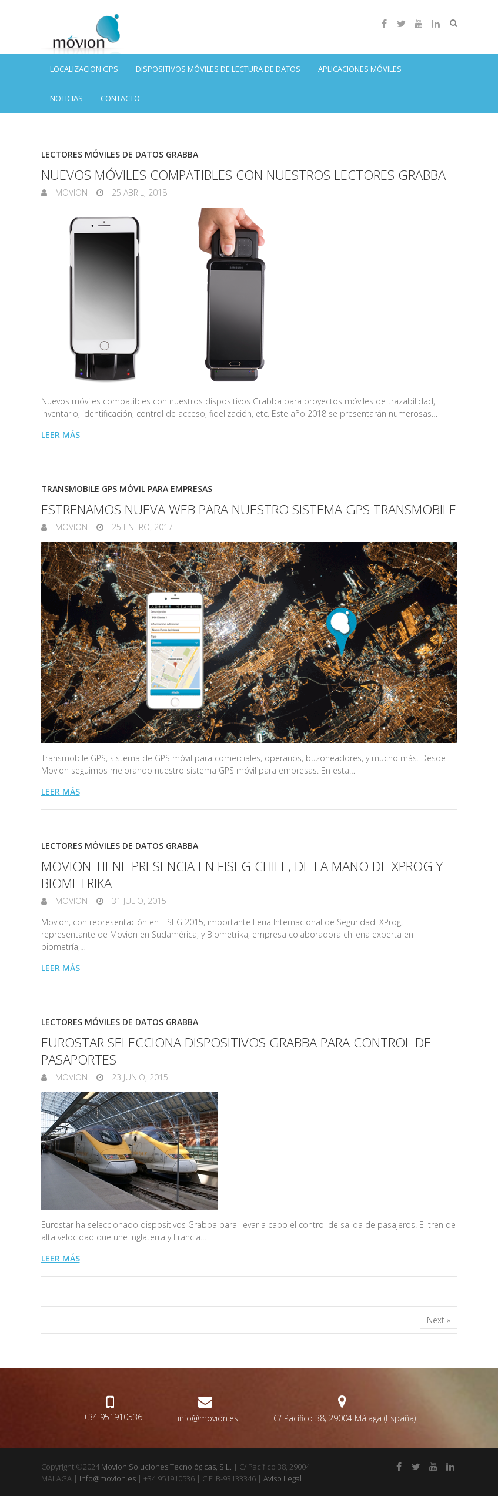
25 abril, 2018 (138, 192)
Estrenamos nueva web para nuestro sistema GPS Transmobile (248, 509)
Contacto (120, 98)
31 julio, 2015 (137, 900)
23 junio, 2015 (138, 1077)
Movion (70, 192)
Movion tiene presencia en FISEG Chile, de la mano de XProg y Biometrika (242, 874)
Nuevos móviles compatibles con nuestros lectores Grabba (243, 174)
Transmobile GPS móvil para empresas (126, 488)
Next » (438, 1320)
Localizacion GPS (84, 68)
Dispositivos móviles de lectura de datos (218, 68)
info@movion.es (208, 1418)
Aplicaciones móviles (360, 68)
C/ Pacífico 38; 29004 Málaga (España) (344, 1418)
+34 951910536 (112, 1417)
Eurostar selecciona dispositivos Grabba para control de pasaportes (236, 1050)
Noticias (66, 98)
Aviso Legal (282, 1478)
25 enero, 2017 (141, 527)
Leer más (60, 434)
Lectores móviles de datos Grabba (119, 154)
